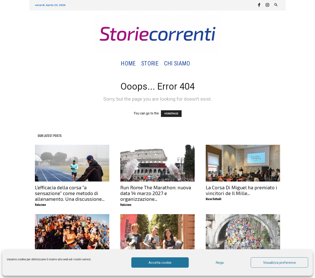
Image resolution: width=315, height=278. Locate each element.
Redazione (40, 205)
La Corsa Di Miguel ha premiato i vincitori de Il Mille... (241, 190)
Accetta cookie (160, 263)
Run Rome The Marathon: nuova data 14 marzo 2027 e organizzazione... (155, 193)
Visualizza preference (279, 263)
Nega (220, 263)
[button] (198, 63)
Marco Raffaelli (213, 199)
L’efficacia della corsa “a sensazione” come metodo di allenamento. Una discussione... (69, 193)
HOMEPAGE (171, 113)
